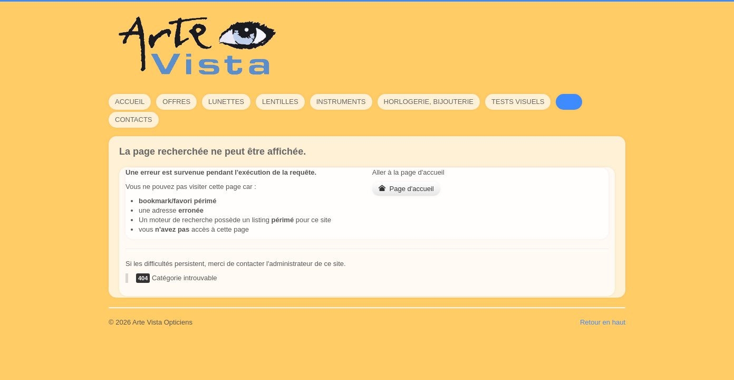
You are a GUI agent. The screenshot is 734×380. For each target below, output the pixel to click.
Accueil (129, 102)
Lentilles (280, 102)
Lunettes (226, 102)
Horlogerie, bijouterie (429, 102)
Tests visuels (517, 102)
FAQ (569, 102)
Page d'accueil (406, 189)
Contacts (133, 120)
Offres (176, 102)
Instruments (341, 102)
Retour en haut (602, 322)
